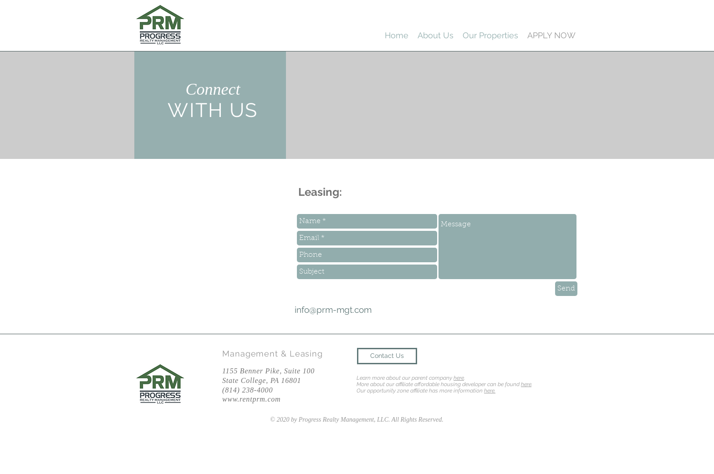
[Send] (566, 288)
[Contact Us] (387, 356)
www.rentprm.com (251, 399)
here (459, 378)
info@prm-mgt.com (333, 310)
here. (489, 390)
